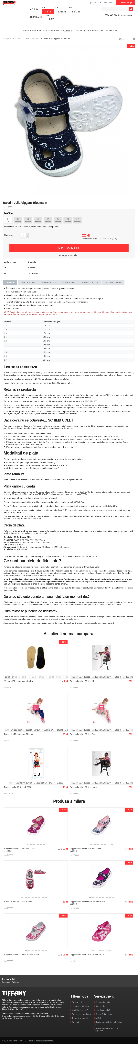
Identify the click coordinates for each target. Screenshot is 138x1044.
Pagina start (8, 39)
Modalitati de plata (90, 282)
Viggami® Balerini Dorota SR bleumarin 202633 (87, 903)
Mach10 (50, 1041)
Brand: (6, 267)
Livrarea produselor (80, 1006)
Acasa (34, 9)
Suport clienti (101, 1006)
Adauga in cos (69, 248)
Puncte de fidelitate (113, 282)
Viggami (31, 268)
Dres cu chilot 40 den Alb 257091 (19, 787)
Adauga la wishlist (68, 255)
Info (51, 19)
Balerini (35, 39)
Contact (36, 16)
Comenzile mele (102, 1002)
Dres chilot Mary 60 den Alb (82, 681)
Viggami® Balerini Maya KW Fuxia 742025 (19, 850)
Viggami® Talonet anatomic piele (18, 681)
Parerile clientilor (48, 282)
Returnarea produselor (82, 1014)
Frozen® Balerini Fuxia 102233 (18, 902)
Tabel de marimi (28, 282)
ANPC (98, 1018)
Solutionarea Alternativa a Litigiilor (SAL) (106, 1029)
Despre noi (77, 1002)
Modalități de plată (80, 1010)
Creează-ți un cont (103, 1014)
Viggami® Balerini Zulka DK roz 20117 (87, 954)
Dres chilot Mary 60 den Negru (83, 787)
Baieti (62, 11)
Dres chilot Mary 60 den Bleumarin (19, 734)
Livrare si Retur (69, 282)
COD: (5, 273)
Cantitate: (8, 235)
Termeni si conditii (80, 1018)
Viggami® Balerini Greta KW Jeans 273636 (85, 850)
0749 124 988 (111, 15)
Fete (48, 11)
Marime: (8, 213)
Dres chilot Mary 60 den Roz (82, 734)
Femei (76, 11)
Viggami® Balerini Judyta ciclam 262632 (22, 954)
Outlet (26, 39)
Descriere (10, 282)
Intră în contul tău (103, 1010)
